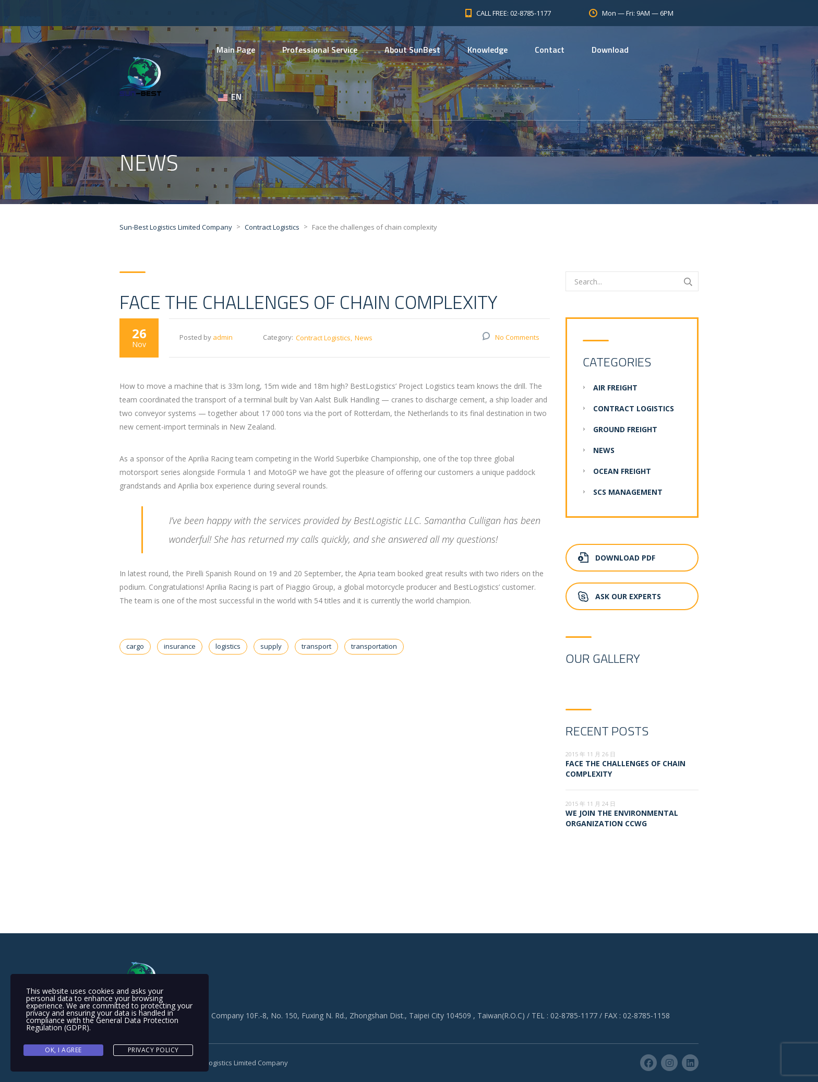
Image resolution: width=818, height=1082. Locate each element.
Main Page (235, 49)
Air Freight (615, 388)
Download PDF (616, 558)
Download (610, 49)
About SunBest (412, 49)
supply (271, 646)
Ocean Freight (622, 471)
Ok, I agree (63, 1049)
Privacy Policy (153, 1049)
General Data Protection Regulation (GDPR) (102, 1023)
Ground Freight (625, 429)
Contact (549, 49)
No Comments (517, 337)
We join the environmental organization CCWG (622, 818)
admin (223, 337)
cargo (135, 646)
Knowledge (487, 49)
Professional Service (319, 49)
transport (316, 646)
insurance (180, 646)
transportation (374, 646)
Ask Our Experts (619, 596)
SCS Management (628, 492)
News (363, 337)
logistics (227, 646)
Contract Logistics (323, 337)
